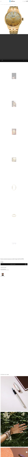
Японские (9, 4)
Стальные (12, 4)
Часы (1, 4)
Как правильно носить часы (18, 411)
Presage (4, 4)
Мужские (7, 4)
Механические (15, 4)
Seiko (2, 4)
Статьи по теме (5, 374)
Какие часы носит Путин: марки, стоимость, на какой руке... (18, 447)
